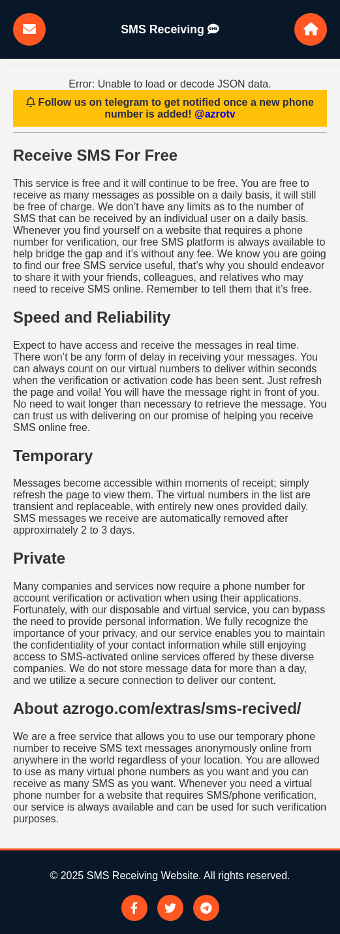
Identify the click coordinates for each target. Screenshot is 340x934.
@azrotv (215, 114)
